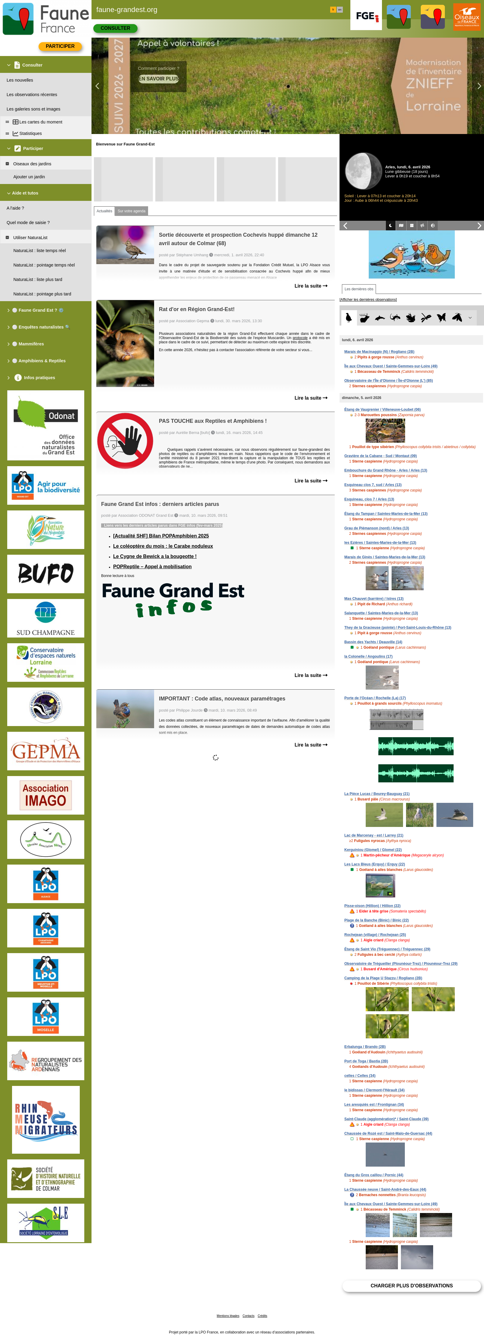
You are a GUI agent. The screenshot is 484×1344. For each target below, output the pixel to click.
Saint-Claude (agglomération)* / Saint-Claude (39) (386, 1119)
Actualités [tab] (104, 211)
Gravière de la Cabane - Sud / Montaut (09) (380, 456)
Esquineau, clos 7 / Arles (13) (369, 499)
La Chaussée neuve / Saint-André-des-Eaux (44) (385, 1189)
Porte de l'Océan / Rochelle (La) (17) (375, 698)
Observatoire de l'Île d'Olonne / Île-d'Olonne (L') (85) (388, 381)
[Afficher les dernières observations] (368, 300)
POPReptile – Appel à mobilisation (152, 566)
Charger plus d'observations (412, 1285)
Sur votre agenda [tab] (131, 211)
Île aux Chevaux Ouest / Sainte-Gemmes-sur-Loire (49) (390, 366)
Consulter (115, 28)
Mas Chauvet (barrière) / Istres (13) (374, 599)
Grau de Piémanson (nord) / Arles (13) (376, 528)
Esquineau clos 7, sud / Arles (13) (373, 485)
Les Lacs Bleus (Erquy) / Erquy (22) (374, 864)
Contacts (248, 1315)
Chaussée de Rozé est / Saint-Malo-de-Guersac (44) (388, 1133)
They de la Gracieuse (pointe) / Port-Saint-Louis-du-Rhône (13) (397, 627)
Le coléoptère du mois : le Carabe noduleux (163, 546)
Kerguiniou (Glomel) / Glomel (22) (373, 850)
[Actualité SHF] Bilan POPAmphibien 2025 (161, 535)
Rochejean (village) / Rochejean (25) (375, 935)
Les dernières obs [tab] (359, 289)
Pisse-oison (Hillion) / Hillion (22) (372, 906)
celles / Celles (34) (359, 1076)
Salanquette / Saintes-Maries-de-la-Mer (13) (381, 613)
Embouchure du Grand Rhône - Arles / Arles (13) (385, 470)
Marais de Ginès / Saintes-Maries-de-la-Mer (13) (384, 557)
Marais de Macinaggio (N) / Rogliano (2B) (379, 352)
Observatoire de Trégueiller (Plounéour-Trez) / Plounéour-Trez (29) (401, 964)
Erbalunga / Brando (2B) (365, 1047)
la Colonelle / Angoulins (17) (368, 656)
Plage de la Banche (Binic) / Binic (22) (376, 920)
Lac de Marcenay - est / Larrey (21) (373, 835)
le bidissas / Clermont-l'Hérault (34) (374, 1090)
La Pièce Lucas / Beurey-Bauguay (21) (377, 794)
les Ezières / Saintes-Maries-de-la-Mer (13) (380, 543)
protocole (300, 338)
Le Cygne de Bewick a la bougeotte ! (155, 556)
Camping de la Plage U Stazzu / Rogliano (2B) (383, 978)
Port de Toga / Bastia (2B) (366, 1061)
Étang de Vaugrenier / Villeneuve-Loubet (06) (382, 409)
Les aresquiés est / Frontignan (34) (374, 1104)
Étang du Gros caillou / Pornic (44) (373, 1175)
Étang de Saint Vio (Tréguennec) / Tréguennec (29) (387, 949)
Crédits (262, 1315)
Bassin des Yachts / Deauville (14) (373, 642)
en (339, 9)
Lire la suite (311, 286)
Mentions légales (228, 1315)
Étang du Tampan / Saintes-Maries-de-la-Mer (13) (386, 514)
